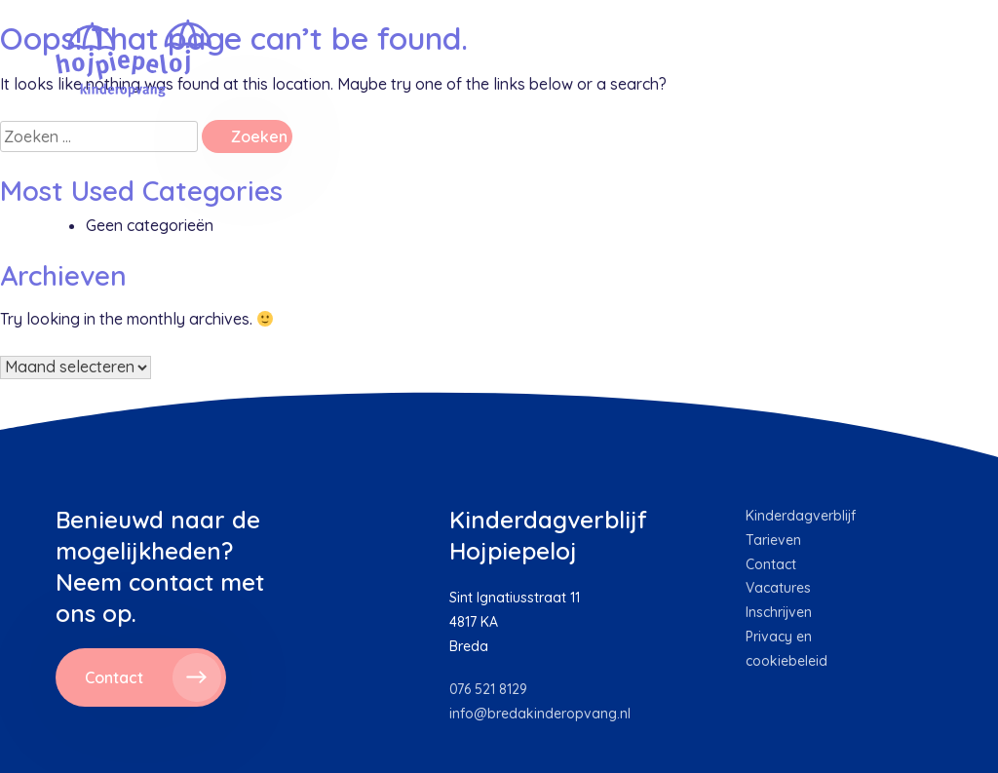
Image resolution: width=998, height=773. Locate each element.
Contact (771, 564)
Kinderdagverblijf (801, 515)
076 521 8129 (488, 689)
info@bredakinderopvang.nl (540, 713)
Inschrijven (779, 612)
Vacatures (778, 588)
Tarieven (773, 540)
